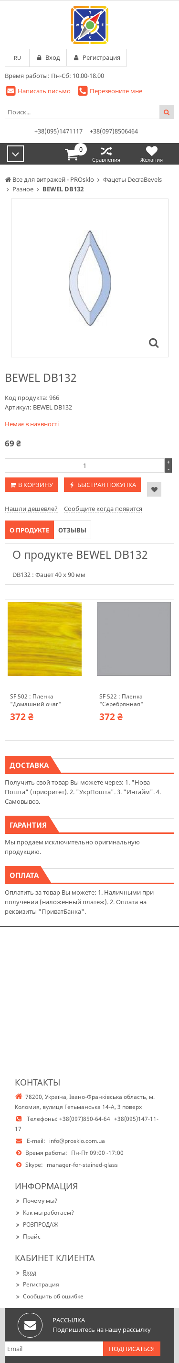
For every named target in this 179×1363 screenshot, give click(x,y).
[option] (89, 278)
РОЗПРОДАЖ (36, 1224)
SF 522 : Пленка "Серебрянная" (121, 700)
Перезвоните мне (116, 91)
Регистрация (37, 1284)
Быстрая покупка (106, 484)
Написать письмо (44, 91)
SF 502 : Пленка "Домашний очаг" (35, 700)
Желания (151, 154)
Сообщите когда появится (103, 508)
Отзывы (72, 530)
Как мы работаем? (44, 1212)
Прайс (28, 1236)
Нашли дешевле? (31, 508)
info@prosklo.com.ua (77, 1141)
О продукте (29, 530)
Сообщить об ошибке (49, 1296)
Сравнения (106, 154)
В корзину (35, 484)
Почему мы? (36, 1201)
